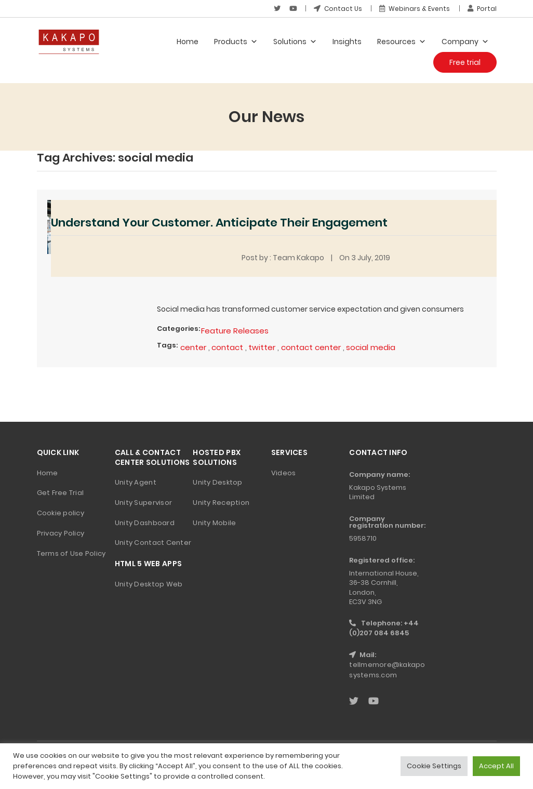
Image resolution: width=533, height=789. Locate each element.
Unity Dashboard (145, 523)
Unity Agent (135, 482)
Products (236, 41)
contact (227, 347)
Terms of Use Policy (71, 553)
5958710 (363, 538)
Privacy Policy (61, 533)
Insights (347, 41)
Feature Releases (235, 330)
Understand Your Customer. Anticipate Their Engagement (219, 223)
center (193, 347)
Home (187, 41)
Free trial (465, 62)
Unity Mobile (214, 523)
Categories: (178, 328)
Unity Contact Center (153, 542)
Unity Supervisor (143, 502)
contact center (311, 347)
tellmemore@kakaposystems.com (387, 670)
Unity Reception (221, 502)
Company (465, 41)
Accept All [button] (496, 766)
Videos (283, 473)
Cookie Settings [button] (434, 766)
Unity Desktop (217, 482)
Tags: (167, 345)
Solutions (295, 41)
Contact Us (338, 8)
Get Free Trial (60, 493)
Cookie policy (60, 513)
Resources (401, 41)
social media (370, 347)
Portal (482, 8)
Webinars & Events (414, 8)
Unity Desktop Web (148, 584)
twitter (261, 347)
